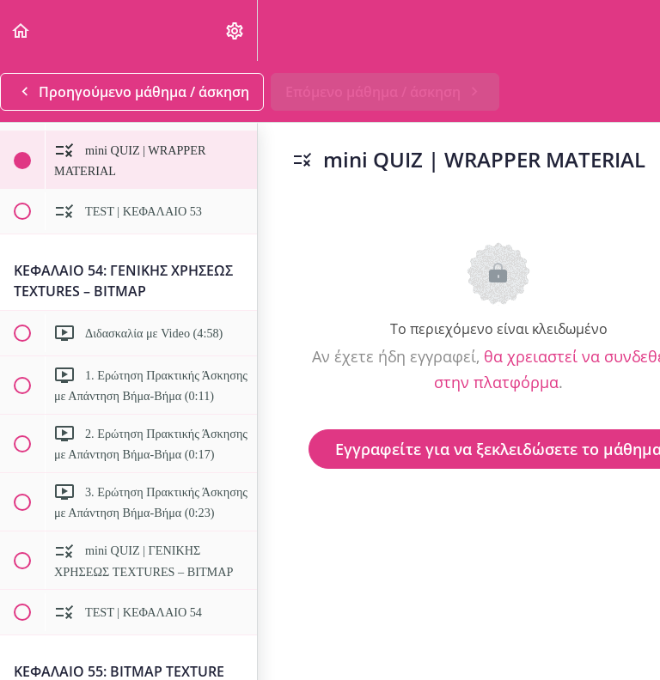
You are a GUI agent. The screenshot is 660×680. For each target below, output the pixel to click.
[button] (21, 30)
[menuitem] (235, 30)
